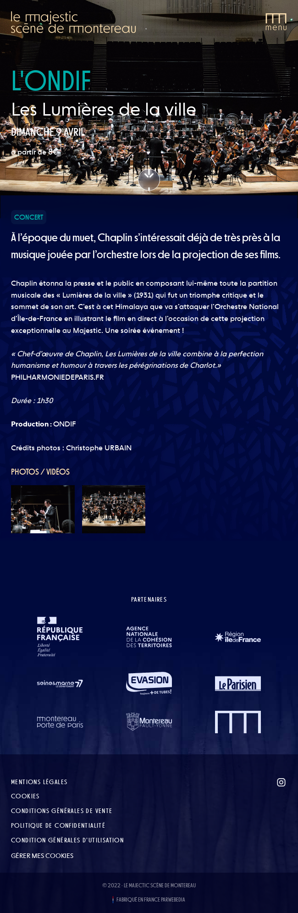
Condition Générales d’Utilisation (67, 840)
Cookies (25, 796)
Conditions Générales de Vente (62, 810)
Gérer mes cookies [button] (42, 855)
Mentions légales (39, 782)
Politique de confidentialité (58, 825)
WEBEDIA (176, 899)
